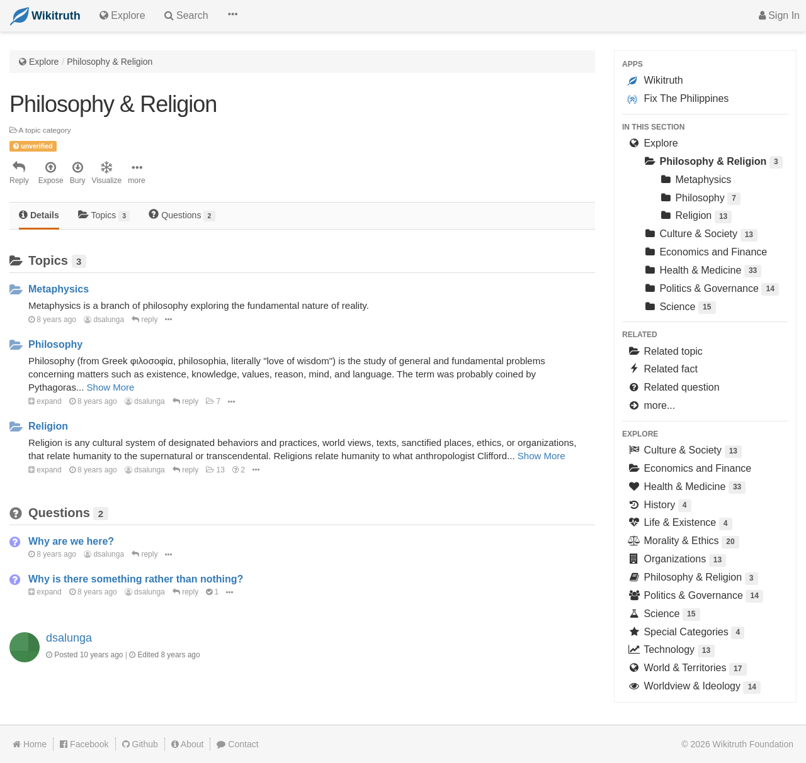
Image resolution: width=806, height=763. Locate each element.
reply (144, 319)
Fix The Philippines (678, 98)
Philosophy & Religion (109, 62)
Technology (671, 650)
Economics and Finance (705, 252)
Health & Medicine (702, 271)
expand (45, 401)
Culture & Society (700, 235)
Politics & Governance (711, 289)
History (659, 506)
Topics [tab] (104, 215)
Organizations (676, 560)
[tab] (39, 216)
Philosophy (55, 344)
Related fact (662, 369)
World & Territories (687, 669)
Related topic (665, 351)
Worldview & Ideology (694, 687)
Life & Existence (679, 523)
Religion (48, 426)
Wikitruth (655, 80)
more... (651, 405)
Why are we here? (71, 541)
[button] (232, 15)
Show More (111, 387)
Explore (44, 62)
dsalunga (104, 319)
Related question (673, 387)
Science (679, 308)
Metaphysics (58, 289)
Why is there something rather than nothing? (135, 579)
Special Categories (685, 633)
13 (215, 469)
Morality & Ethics (683, 542)
